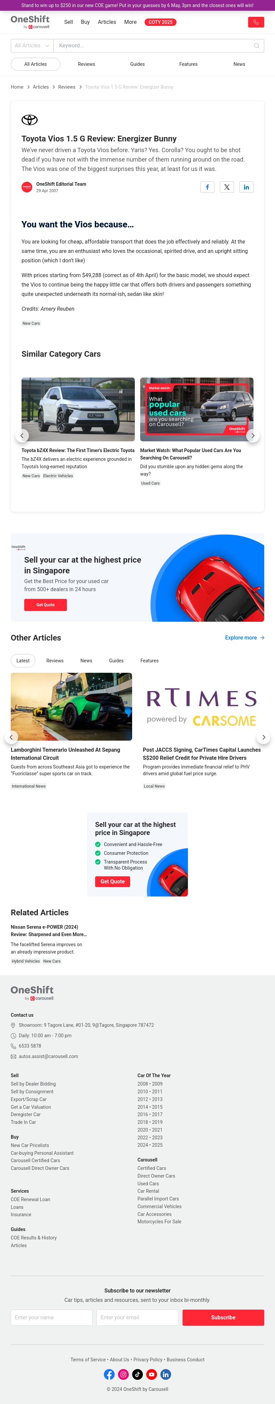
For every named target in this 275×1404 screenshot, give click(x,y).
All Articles (33, 45)
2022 (143, 1137)
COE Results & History (34, 1237)
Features (188, 64)
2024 (143, 1145)
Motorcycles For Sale (160, 1221)
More (130, 22)
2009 (157, 1084)
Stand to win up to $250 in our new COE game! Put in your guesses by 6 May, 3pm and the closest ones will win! (137, 5)
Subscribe (223, 1317)
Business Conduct (186, 1359)
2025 (157, 1145)
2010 (143, 1091)
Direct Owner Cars (156, 1176)
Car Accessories (154, 1214)
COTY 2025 (160, 22)
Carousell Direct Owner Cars (40, 1168)
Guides (137, 64)
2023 (157, 1137)
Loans (17, 1207)
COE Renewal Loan (30, 1199)
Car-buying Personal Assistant (42, 1153)
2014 (143, 1107)
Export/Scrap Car (29, 1099)
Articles (107, 22)
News (239, 64)
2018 (143, 1122)
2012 (143, 1099)
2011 (157, 1091)
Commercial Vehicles (160, 1206)
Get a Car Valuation (31, 1107)
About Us (119, 1359)
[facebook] (207, 187)
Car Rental (148, 1191)
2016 (143, 1114)
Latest (23, 660)
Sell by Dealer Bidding (33, 1084)
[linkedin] (246, 187)
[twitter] (227, 187)
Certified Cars (152, 1168)
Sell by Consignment (32, 1091)
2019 (157, 1122)
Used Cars (148, 1183)
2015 (157, 1107)
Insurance (21, 1214)
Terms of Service (88, 1359)
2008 (143, 1084)
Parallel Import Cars (158, 1198)
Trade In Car (23, 1122)
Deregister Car (26, 1114)
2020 (143, 1130)
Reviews (86, 64)
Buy (85, 22)
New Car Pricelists (30, 1145)
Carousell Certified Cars (35, 1160)
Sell (68, 22)
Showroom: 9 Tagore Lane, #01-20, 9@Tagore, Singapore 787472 (86, 1025)
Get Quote (45, 605)
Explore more (244, 637)
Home (17, 87)
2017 (157, 1114)
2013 (157, 1099)
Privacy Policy (147, 1359)
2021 (157, 1130)
